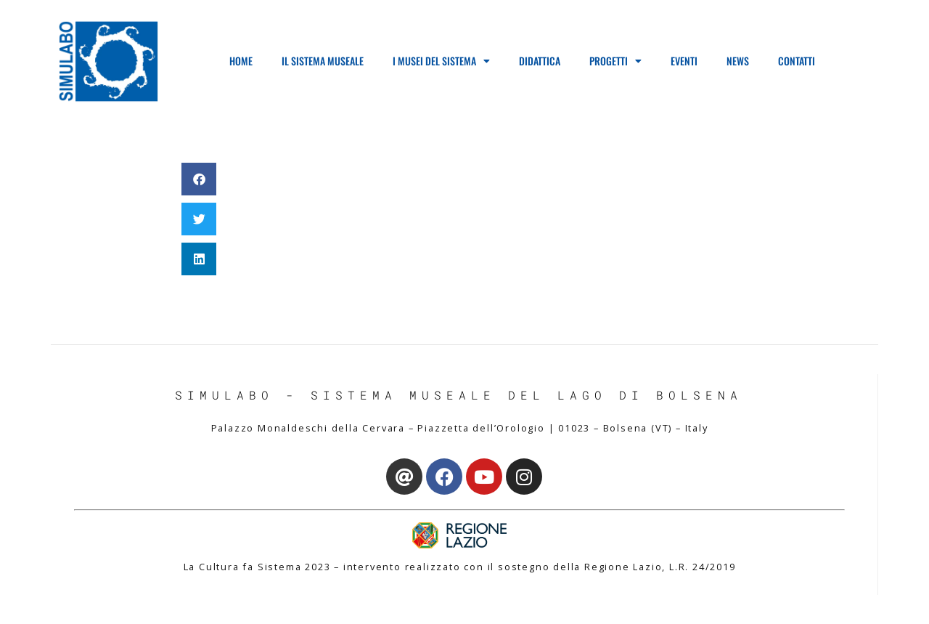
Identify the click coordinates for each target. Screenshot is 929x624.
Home (241, 60)
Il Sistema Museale (323, 60)
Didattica (539, 60)
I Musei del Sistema (441, 61)
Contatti (796, 60)
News (738, 60)
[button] (198, 179)
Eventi (684, 60)
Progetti (615, 61)
